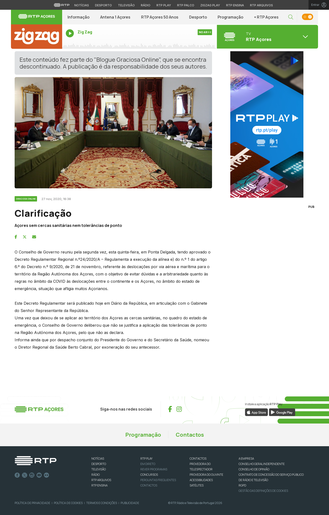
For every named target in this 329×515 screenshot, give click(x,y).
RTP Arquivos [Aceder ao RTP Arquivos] (261, 5)
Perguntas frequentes (158, 480)
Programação (230, 17)
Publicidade (130, 503)
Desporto (198, 17)
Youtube (39, 475)
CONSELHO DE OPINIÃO (254, 469)
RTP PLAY (146, 458)
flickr (46, 475)
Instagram (32, 475)
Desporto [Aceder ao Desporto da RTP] (103, 5)
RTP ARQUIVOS (101, 480)
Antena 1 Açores (115, 17)
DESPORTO (98, 464)
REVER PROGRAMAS (153, 469)
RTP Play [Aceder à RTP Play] (163, 5)
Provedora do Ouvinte (206, 475)
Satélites (196, 485)
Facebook (17, 475)
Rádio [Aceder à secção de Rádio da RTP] (145, 5)
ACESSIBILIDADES (201, 480)
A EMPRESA (246, 458)
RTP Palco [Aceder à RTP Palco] (185, 5)
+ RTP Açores (266, 17)
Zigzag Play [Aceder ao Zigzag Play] (210, 5)
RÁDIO (95, 475)
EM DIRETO (147, 464)
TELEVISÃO (98, 469)
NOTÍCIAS (97, 458)
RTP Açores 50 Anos (159, 17)
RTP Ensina (99, 485)
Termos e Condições (101, 503)
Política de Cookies (68, 503)
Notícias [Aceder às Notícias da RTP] (81, 5)
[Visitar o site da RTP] (61, 5)
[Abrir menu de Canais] (267, 36)
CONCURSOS (149, 475)
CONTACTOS (198, 458)
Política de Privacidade (32, 503)
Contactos (190, 434)
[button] (290, 17)
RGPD (242, 485)
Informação (78, 17)
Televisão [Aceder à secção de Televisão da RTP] (126, 5)
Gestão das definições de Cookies (263, 491)
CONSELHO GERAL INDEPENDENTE (262, 464)
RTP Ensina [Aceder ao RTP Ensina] (235, 5)
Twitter (24, 475)
